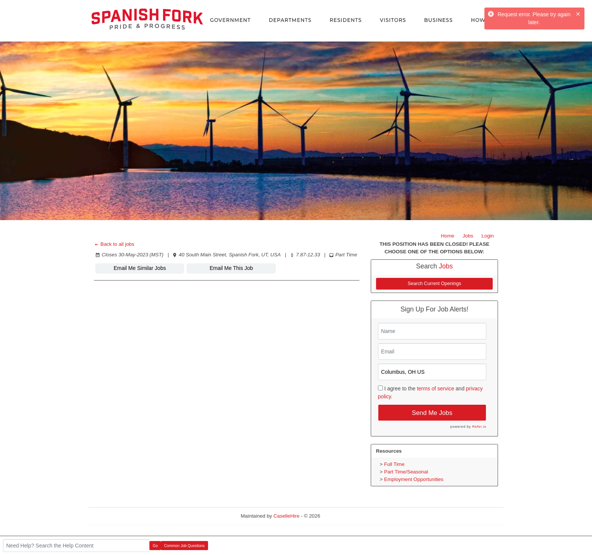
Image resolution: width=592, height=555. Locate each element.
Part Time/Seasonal (406, 472)
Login (487, 236)
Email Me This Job (231, 268)
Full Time (394, 464)
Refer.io (479, 427)
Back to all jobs (114, 244)
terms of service (435, 388)
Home (448, 236)
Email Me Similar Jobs (140, 268)
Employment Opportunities (413, 479)
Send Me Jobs (432, 412)
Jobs (467, 236)
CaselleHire (286, 516)
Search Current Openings (434, 283)
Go (155, 546)
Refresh (343, 516)
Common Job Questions (184, 546)
